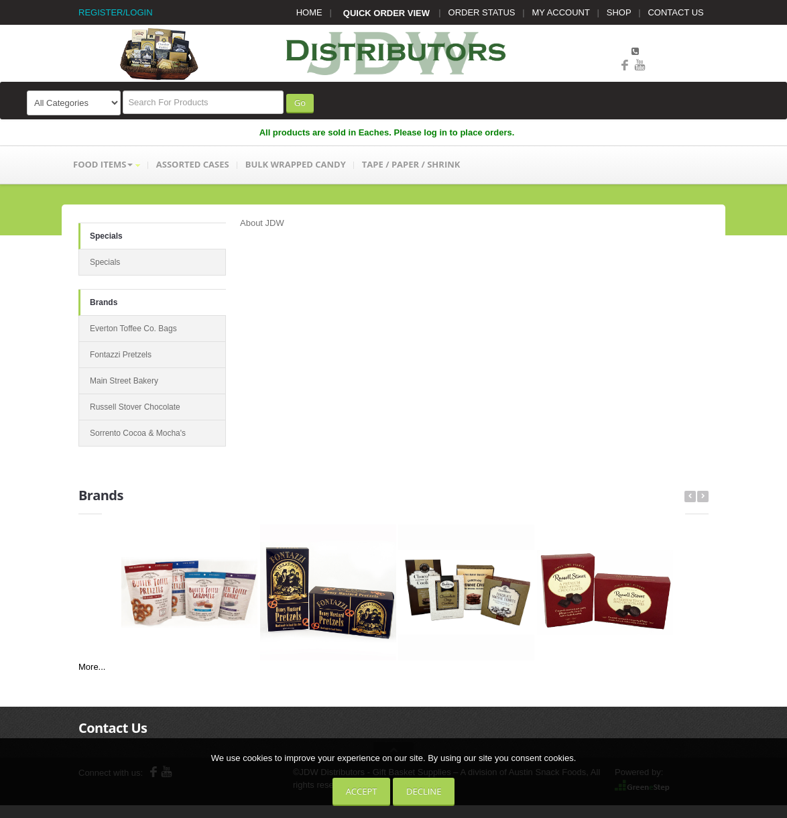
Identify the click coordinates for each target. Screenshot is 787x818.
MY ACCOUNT (561, 12)
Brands (103, 302)
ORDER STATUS (482, 12)
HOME (309, 12)
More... (91, 667)
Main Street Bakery (124, 381)
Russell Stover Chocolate (135, 407)
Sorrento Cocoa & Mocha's (138, 433)
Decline (423, 791)
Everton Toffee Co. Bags (133, 328)
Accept (361, 791)
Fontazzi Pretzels (121, 354)
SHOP (619, 12)
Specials (106, 236)
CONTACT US (675, 12)
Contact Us (112, 728)
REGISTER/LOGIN (115, 12)
